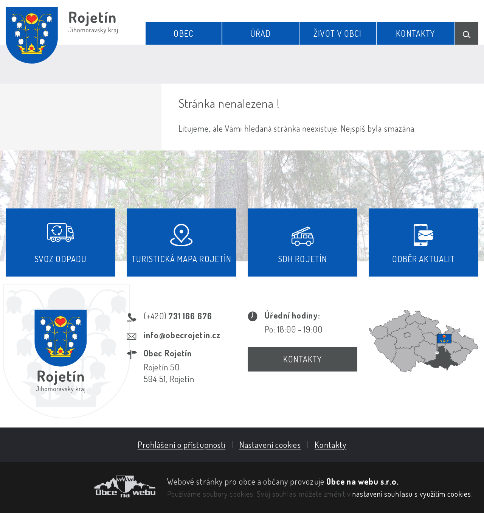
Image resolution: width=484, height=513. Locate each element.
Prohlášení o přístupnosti (182, 444)
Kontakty (415, 33)
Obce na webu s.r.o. (362, 481)
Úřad (260, 33)
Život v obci (337, 33)
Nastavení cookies (270, 444)
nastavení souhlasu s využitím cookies (411, 494)
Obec (183, 33)
